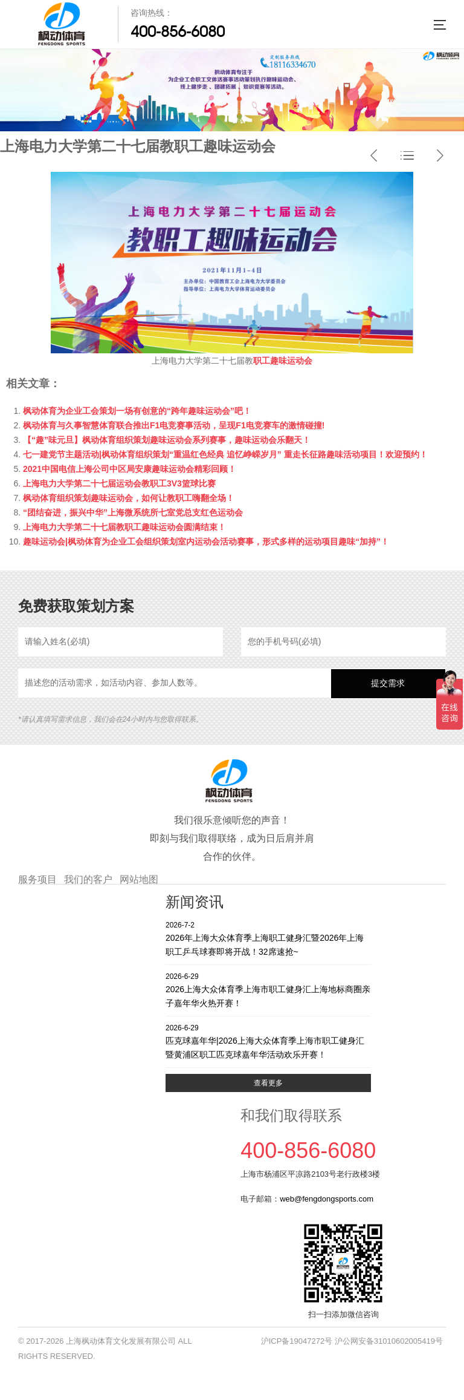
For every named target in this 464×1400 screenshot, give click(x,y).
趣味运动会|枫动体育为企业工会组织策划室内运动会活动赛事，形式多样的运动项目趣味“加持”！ (206, 541)
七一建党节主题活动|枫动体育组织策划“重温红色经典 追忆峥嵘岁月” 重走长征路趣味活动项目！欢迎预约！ (225, 454)
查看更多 (268, 1083)
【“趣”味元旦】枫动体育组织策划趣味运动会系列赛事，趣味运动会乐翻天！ (167, 440)
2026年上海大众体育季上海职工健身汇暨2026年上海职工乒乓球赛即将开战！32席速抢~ (268, 938)
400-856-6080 (177, 31)
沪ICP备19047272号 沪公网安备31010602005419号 (352, 1341)
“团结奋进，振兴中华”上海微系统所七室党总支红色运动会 (133, 512)
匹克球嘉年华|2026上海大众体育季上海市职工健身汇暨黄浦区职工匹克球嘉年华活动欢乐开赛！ (268, 1040)
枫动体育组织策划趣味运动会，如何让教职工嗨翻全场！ (128, 498)
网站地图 (139, 879)
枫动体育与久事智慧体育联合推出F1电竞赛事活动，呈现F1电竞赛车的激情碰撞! (173, 425)
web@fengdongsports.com (326, 1198)
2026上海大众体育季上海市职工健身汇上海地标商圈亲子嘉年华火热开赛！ (268, 989)
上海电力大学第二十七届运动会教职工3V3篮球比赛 (119, 483)
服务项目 (37, 879)
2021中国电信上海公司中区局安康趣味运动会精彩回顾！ (129, 469)
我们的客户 (88, 879)
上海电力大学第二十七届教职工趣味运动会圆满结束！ (124, 527)
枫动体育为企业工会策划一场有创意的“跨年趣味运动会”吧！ (137, 411)
